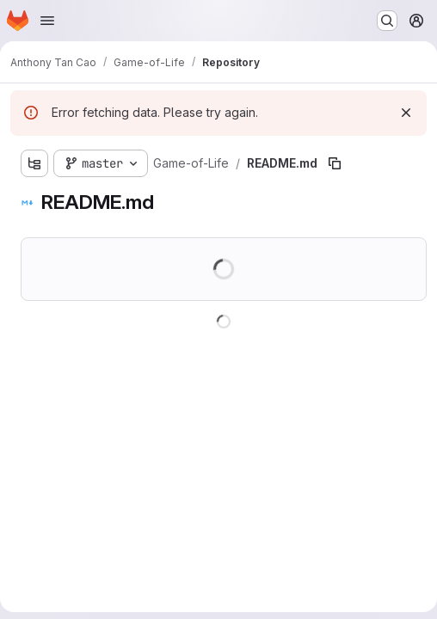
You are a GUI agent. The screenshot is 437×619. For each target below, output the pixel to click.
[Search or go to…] (387, 20)
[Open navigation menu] (47, 20)
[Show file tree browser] (34, 163)
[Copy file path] (334, 163)
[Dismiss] (406, 112)
